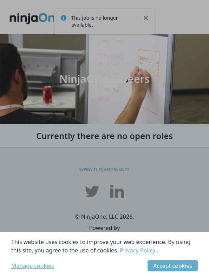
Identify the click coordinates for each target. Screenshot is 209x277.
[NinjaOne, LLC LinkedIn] (117, 191)
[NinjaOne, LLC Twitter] (92, 191)
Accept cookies (172, 266)
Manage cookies (32, 266)
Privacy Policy (138, 250)
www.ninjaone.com (104, 169)
